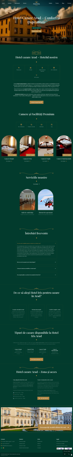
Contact (69, 3)
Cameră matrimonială (23, 447)
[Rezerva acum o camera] (36, 31)
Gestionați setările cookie (61, 445)
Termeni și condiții (60, 443)
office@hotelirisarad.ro (7, 445)
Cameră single (22, 441)
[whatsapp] (1, 448)
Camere (9, 3)
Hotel (3, 3)
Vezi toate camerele (36, 359)
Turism (57, 3)
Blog (63, 3)
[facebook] (3, 448)
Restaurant (17, 3)
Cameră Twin (22, 443)
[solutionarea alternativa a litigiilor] (60, 448)
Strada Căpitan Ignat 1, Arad (8, 441)
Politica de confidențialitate (62, 441)
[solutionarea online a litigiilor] (68, 448)
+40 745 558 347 (43, 398)
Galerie (50, 3)
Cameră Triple (22, 445)
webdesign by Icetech (4, 455)
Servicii (24, 3)
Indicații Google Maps (36, 102)
